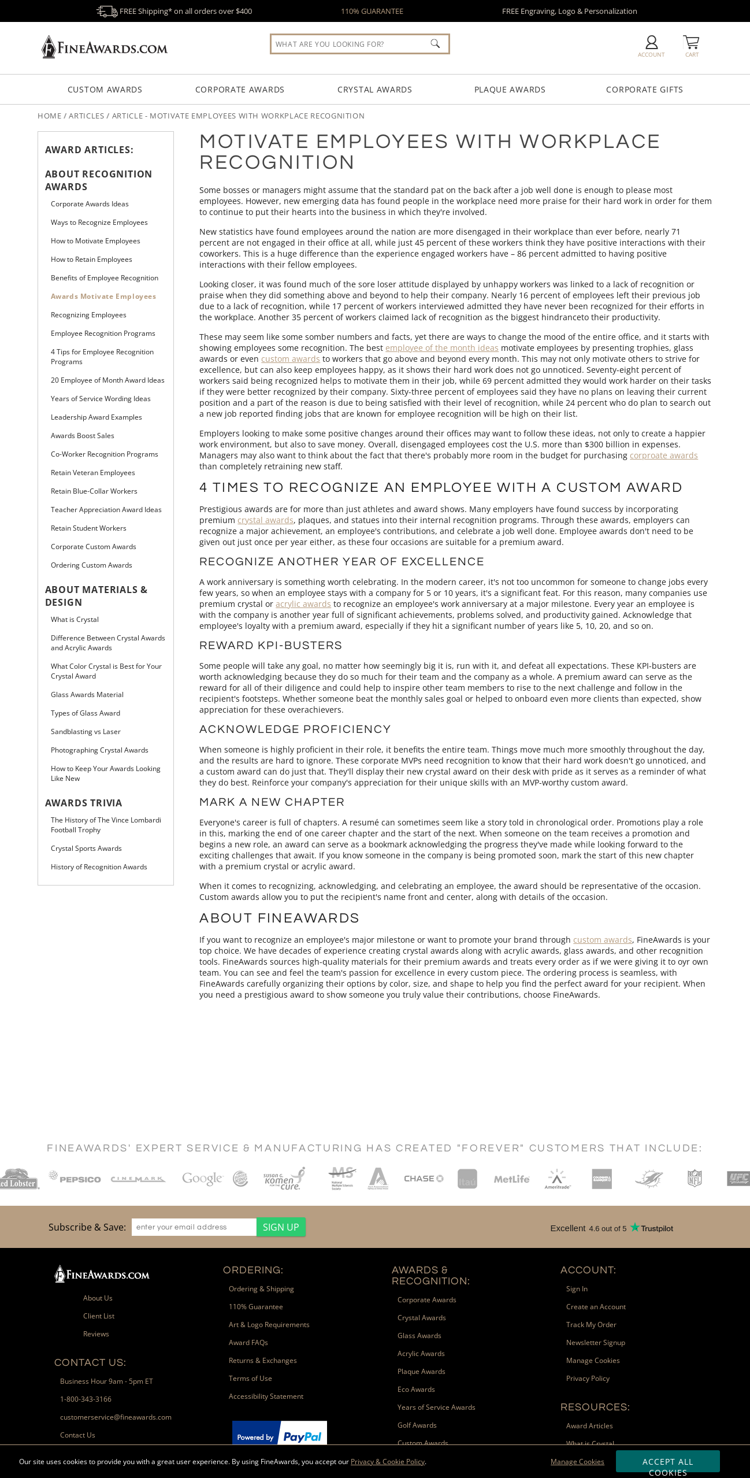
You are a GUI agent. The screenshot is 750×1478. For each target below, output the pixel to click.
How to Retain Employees (91, 259)
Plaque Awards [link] (421, 1371)
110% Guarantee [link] (256, 1307)
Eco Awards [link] (416, 1389)
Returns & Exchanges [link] (263, 1360)
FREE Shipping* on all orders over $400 (174, 11)
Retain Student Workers (89, 528)
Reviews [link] (96, 1334)
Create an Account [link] (596, 1307)
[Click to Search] (435, 43)
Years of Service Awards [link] (437, 1407)
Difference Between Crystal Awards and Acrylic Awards (108, 643)
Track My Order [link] (591, 1324)
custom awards (290, 358)
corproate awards (664, 455)
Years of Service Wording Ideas (101, 398)
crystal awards (265, 519)
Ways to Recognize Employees (99, 222)
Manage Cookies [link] (593, 1360)
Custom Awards (105, 89)
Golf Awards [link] (417, 1425)
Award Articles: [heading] (89, 149)
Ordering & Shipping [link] (261, 1289)
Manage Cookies (577, 1461)
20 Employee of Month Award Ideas (108, 380)
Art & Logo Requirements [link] (269, 1324)
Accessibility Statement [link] (266, 1396)
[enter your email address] (194, 1227)
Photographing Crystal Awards (99, 750)
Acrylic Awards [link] (421, 1353)
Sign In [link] (577, 1289)
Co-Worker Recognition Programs (104, 454)
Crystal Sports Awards (86, 848)
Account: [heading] (588, 1270)
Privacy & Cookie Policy (388, 1461)
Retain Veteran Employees (93, 472)
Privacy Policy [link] (588, 1378)
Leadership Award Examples (96, 417)
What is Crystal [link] (590, 1444)
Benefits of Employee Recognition (104, 278)
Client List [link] (98, 1316)
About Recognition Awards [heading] (99, 180)
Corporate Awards (240, 89)
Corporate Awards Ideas (90, 204)
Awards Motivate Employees (104, 296)
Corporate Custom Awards (93, 546)
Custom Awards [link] (423, 1443)
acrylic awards (303, 603)
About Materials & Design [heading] (96, 596)
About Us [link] (98, 1298)
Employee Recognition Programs (103, 333)
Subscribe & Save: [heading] (87, 1227)
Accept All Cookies (668, 1464)
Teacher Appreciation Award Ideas (106, 509)
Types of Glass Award (85, 713)
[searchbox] (360, 44)
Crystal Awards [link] (422, 1318)
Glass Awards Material (87, 694)
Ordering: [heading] (253, 1270)
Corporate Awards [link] (427, 1300)
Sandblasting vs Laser (86, 731)
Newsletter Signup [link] (595, 1342)
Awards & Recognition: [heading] (431, 1276)
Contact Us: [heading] (90, 1362)
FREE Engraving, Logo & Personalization (569, 11)
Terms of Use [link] (250, 1378)
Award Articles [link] (589, 1426)
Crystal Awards (375, 89)
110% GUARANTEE (372, 11)
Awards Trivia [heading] (83, 803)
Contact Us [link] (77, 1435)
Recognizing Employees (89, 315)
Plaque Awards (510, 89)
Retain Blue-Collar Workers (94, 491)
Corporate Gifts (645, 89)
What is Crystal (75, 619)
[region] (174, 1226)
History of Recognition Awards (99, 867)
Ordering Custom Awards (91, 565)
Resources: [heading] (595, 1407)
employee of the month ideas (442, 347)
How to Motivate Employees (95, 241)
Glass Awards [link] (419, 1335)
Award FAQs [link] (248, 1342)
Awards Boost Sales (82, 435)
